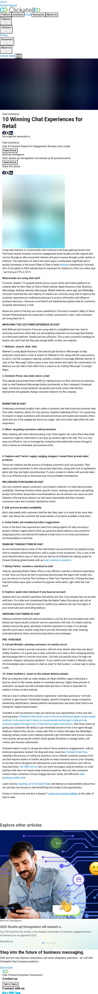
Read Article (10, 150)
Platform (6, 21)
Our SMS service (29, 766)
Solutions (6, 29)
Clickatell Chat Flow (76, 752)
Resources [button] (39, 14)
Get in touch (6, 967)
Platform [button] (6, 14)
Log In (3, 1)
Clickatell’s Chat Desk (30, 716)
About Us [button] (52, 14)
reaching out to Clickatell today (34, 783)
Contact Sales (7, 55)
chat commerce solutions (57, 560)
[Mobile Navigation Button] (18, 56)
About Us (6, 49)
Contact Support (8, 5)
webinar (64, 264)
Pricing (28, 14)
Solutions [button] (18, 14)
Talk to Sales (10, 984)
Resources (7, 41)
